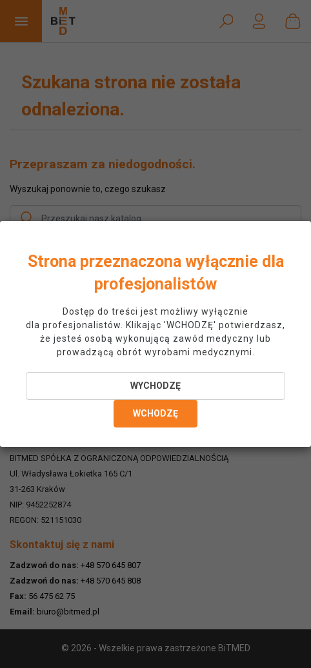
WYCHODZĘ (155, 385)
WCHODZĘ (155, 413)
